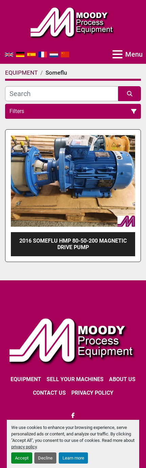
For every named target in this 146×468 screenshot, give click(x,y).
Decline (45, 458)
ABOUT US (122, 379)
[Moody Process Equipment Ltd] (73, 340)
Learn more (73, 458)
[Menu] (117, 54)
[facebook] (73, 415)
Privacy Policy (92, 393)
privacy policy (24, 446)
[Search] (61, 93)
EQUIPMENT (26, 379)
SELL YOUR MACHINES (75, 379)
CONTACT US (49, 393)
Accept (22, 458)
